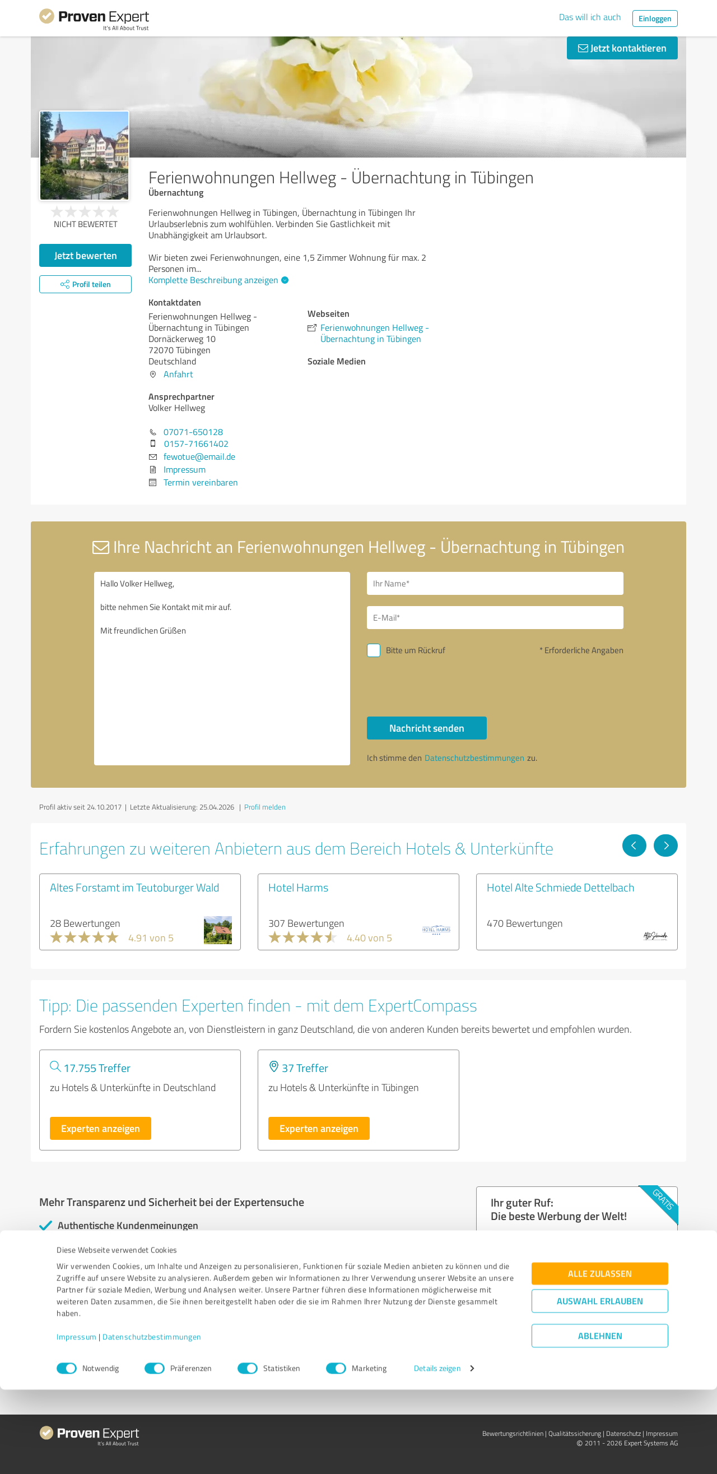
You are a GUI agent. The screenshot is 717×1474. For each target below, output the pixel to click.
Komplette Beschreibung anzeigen (217, 280)
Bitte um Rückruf (415, 650)
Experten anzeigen (100, 1128)
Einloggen (655, 18)
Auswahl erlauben (600, 1385)
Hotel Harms (298, 887)
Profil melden (265, 807)
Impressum (77, 1421)
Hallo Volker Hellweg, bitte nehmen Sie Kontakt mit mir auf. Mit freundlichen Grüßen (222, 668)
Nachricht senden (426, 727)
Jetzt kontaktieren (622, 47)
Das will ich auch (590, 17)
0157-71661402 (196, 443)
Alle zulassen (600, 1358)
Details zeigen (437, 1453)
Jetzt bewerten (85, 255)
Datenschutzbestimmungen (152, 1421)
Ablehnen (600, 1420)
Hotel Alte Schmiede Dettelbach (561, 887)
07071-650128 (193, 432)
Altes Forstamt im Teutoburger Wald (134, 887)
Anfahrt (178, 374)
